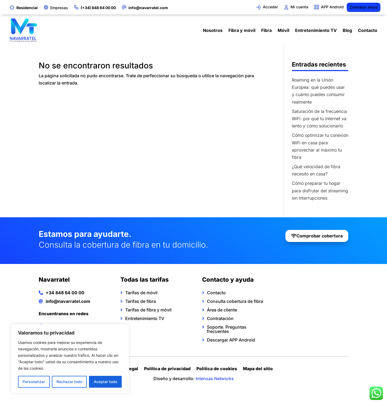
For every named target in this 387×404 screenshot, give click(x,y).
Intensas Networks (215, 378)
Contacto (367, 30)
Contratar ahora (363, 7)
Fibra (266, 30)
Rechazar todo (69, 381)
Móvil (283, 30)
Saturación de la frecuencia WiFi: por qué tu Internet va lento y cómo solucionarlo (319, 118)
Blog (347, 30)
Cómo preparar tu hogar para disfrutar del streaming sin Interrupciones (320, 190)
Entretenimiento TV (316, 30)
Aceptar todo (105, 381)
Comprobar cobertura (319, 235)
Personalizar (34, 381)
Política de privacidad (167, 369)
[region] (70, 358)
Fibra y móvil (241, 30)
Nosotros (213, 30)
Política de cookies (216, 369)
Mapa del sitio (258, 369)
